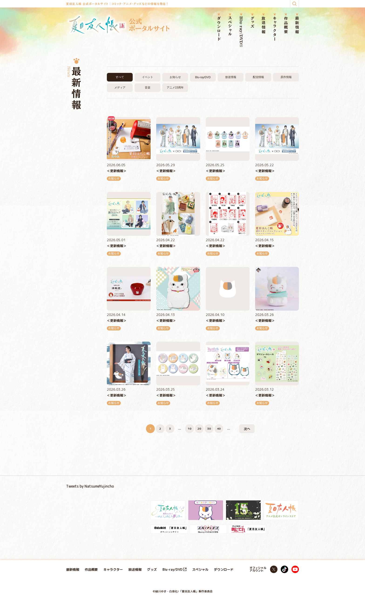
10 (189, 429)
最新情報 (297, 25)
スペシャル (230, 26)
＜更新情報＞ (116, 171)
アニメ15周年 (175, 87)
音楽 (147, 87)
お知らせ (175, 77)
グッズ (252, 22)
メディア (119, 87)
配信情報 (258, 77)
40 (219, 429)
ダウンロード (219, 28)
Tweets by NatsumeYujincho (90, 486)
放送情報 (263, 25)
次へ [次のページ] (247, 429)
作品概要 (286, 25)
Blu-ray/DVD (241, 31)
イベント (147, 77)
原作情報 (286, 77)
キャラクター (275, 28)
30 (209, 429)
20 (199, 429)
